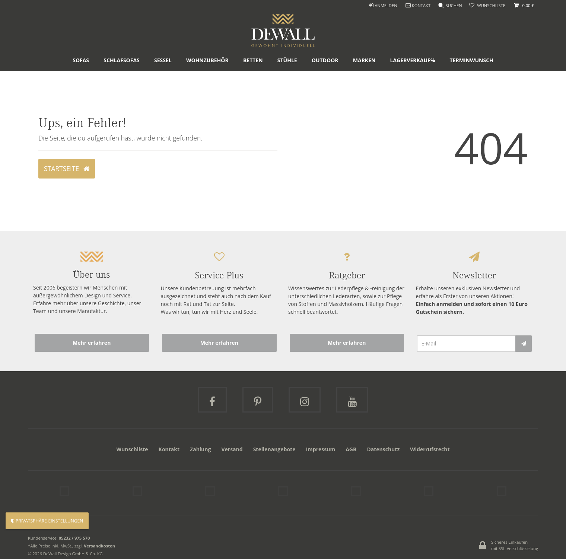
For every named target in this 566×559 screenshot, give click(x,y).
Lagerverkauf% (412, 79)
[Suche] (449, 6)
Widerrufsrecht (429, 449)
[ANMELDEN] (381, 6)
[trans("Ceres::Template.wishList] (487, 6)
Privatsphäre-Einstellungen (47, 521)
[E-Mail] (466, 343)
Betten (253, 79)
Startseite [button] (66, 168)
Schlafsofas (122, 79)
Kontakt (169, 449)
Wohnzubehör (207, 79)
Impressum (320, 449)
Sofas (81, 79)
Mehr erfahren (92, 342)
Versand (231, 449)
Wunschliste (132, 449)
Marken (364, 79)
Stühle (287, 79)
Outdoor (325, 79)
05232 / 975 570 (74, 534)
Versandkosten (99, 542)
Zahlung (200, 449)
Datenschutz (383, 449)
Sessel (163, 79)
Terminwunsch (471, 79)
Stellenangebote (274, 449)
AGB (351, 449)
